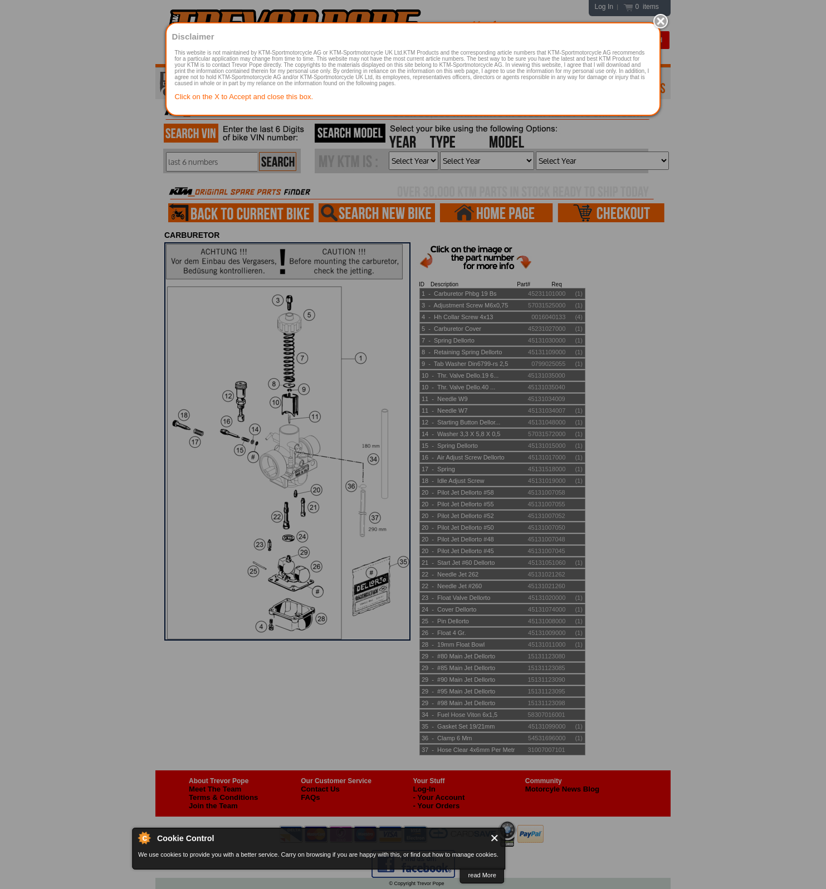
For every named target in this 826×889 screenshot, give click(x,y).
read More (482, 875)
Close (495, 838)
